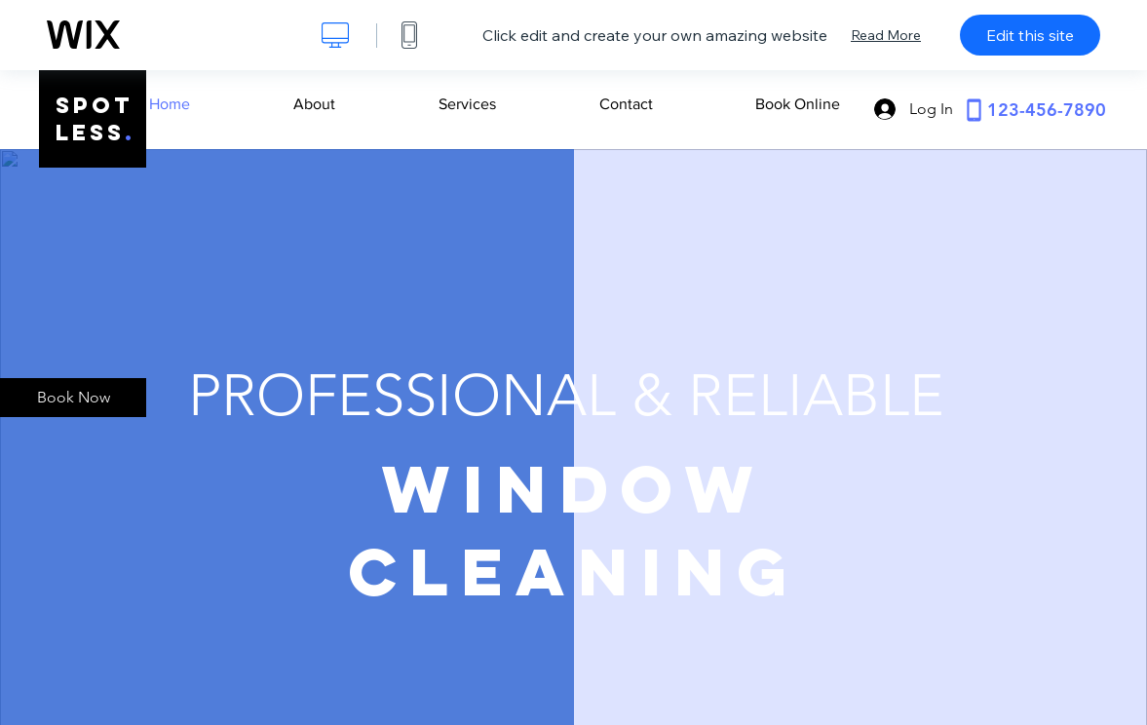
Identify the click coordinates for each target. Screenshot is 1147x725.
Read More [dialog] (886, 35)
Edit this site (1030, 35)
